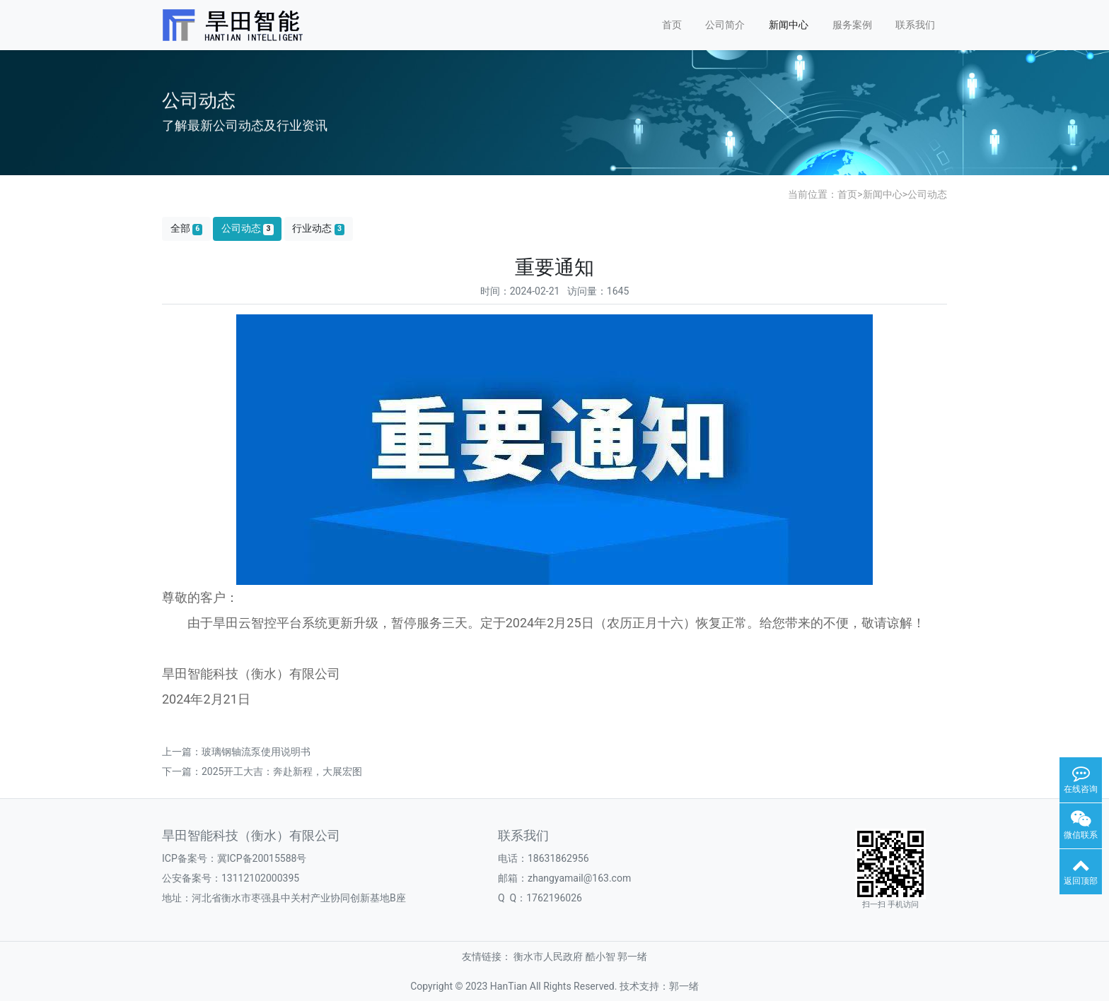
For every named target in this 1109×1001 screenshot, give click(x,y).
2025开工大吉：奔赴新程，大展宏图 (282, 771)
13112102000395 (260, 878)
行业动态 (318, 229)
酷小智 (600, 956)
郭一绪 (632, 956)
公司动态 (927, 194)
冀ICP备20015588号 (262, 858)
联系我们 (915, 24)
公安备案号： (191, 878)
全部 (186, 229)
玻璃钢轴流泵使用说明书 (256, 751)
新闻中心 (788, 24)
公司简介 (725, 24)
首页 (672, 24)
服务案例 (852, 24)
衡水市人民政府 (548, 956)
